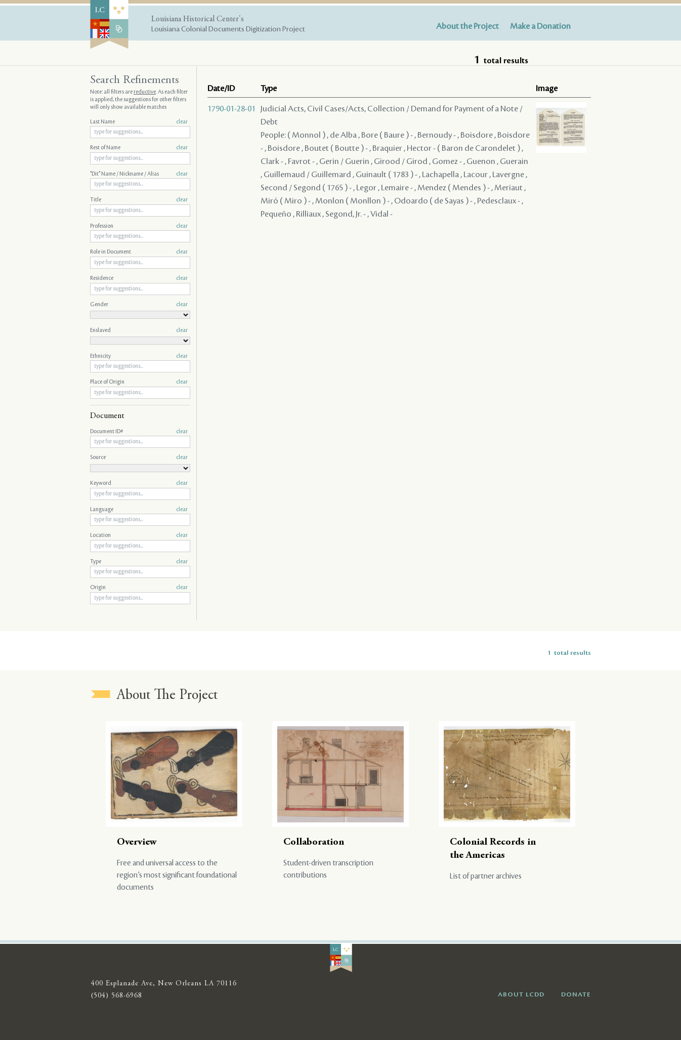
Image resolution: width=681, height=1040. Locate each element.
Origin (139, 587)
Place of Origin (139, 382)
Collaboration (313, 842)
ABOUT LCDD (521, 994)
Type (139, 561)
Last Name (139, 122)
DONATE (576, 994)
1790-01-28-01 (231, 108)
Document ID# (139, 431)
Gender (139, 304)
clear (182, 122)
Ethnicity (139, 356)
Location (139, 535)
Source (139, 457)
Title (139, 199)
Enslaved (139, 330)
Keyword (139, 483)
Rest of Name (139, 147)
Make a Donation (540, 26)
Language (139, 509)
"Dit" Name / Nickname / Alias (139, 174)
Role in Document (139, 252)
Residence (139, 278)
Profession (139, 226)
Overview (137, 842)
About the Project (467, 26)
